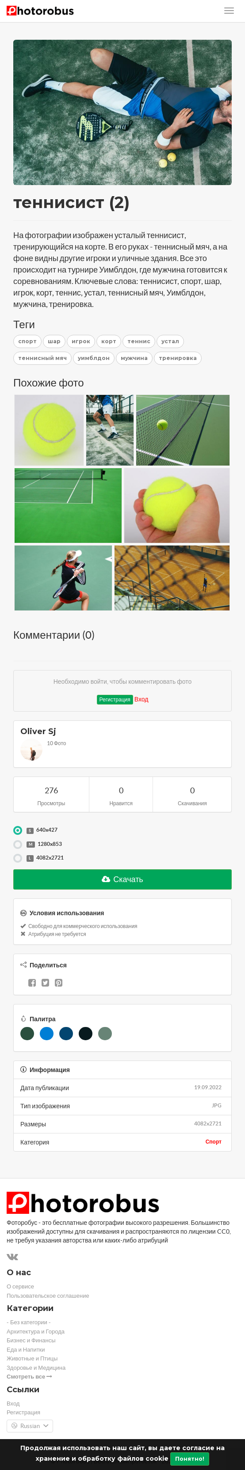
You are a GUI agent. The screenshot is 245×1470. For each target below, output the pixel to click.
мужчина (134, 358)
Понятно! (189, 1458)
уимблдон (94, 358)
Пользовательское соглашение (48, 1295)
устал (170, 341)
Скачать (122, 879)
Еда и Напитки (26, 1349)
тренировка (178, 358)
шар (54, 341)
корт (108, 341)
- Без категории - (29, 1322)
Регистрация (115, 699)
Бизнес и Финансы (31, 1340)
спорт (27, 341)
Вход (141, 699)
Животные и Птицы (32, 1358)
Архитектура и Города (36, 1331)
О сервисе (20, 1286)
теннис (138, 341)
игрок (81, 341)
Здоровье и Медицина (36, 1367)
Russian (29, 1426)
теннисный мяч (42, 358)
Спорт (214, 1141)
